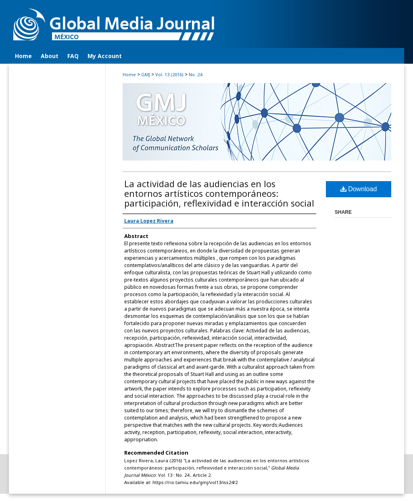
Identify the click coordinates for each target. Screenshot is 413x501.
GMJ (145, 74)
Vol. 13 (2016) (169, 74)
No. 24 (195, 74)
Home (129, 74)
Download (358, 189)
